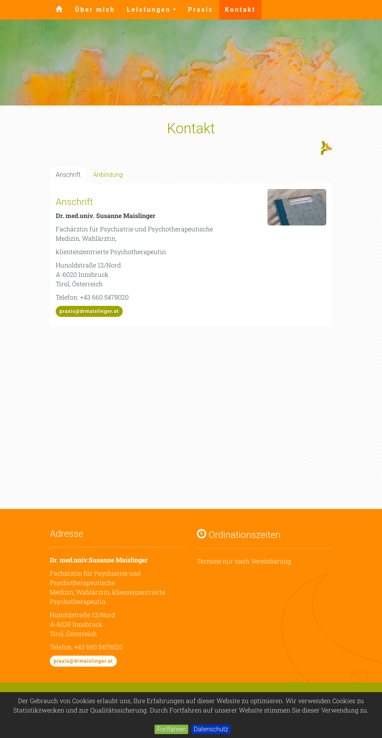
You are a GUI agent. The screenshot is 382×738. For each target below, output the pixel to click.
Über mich (95, 9)
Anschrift (68, 174)
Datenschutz (211, 729)
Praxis (200, 9)
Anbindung (107, 174)
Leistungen (154, 12)
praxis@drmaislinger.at (89, 311)
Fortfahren (171, 729)
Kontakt (240, 9)
